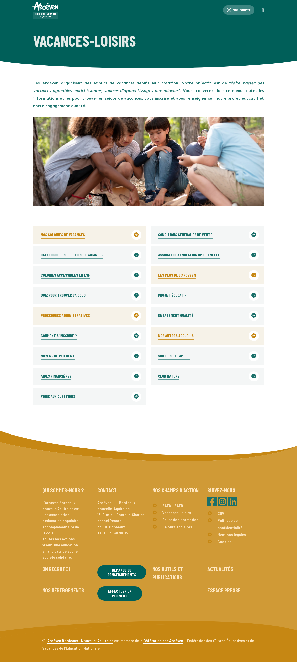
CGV (221, 513)
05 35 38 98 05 (116, 532)
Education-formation (180, 519)
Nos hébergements (63, 590)
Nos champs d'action (175, 490)
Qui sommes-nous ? (63, 490)
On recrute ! (56, 569)
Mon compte (239, 10)
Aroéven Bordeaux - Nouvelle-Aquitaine (80, 640)
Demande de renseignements (122, 572)
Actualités (220, 569)
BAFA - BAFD (172, 505)
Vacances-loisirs (176, 512)
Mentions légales (232, 534)
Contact (107, 490)
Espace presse (224, 590)
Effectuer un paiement (120, 593)
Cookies (224, 541)
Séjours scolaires (177, 526)
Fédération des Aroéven (163, 640)
